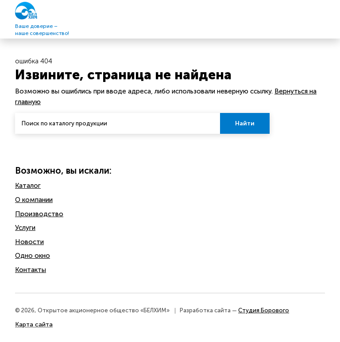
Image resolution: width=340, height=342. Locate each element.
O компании (34, 200)
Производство (39, 214)
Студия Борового (263, 310)
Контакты (30, 270)
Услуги (25, 228)
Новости (29, 242)
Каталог (28, 186)
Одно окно (32, 256)
